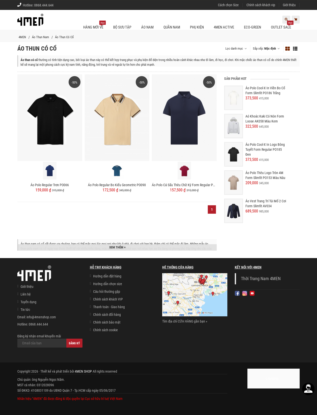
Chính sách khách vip (260, 5)
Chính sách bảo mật (106, 322)
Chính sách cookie (105, 330)
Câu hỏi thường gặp (106, 292)
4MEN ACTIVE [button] (224, 27)
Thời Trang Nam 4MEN (261, 278)
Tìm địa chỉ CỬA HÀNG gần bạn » (184, 321)
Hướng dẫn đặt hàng (107, 276)
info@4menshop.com (41, 317)
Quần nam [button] (171, 27)
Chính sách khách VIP (108, 299)
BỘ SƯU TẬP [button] (122, 27)
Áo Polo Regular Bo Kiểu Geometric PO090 (117, 185)
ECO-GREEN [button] (252, 27)
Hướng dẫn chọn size (107, 284)
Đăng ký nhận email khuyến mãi (49, 341)
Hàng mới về (94, 25)
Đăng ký (74, 343)
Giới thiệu (289, 5)
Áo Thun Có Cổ (64, 37)
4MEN (22, 37)
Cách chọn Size (228, 5)
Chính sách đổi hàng (107, 315)
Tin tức (25, 310)
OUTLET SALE (282, 25)
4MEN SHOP (83, 371)
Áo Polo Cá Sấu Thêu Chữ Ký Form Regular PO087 (184, 185)
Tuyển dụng (28, 302)
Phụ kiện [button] (197, 27)
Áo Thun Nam (40, 37)
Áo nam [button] (147, 27)
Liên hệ (26, 294)
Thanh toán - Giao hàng (109, 307)
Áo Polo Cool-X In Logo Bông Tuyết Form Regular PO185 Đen (265, 149)
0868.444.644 (43, 5)
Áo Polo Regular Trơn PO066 (49, 185)
